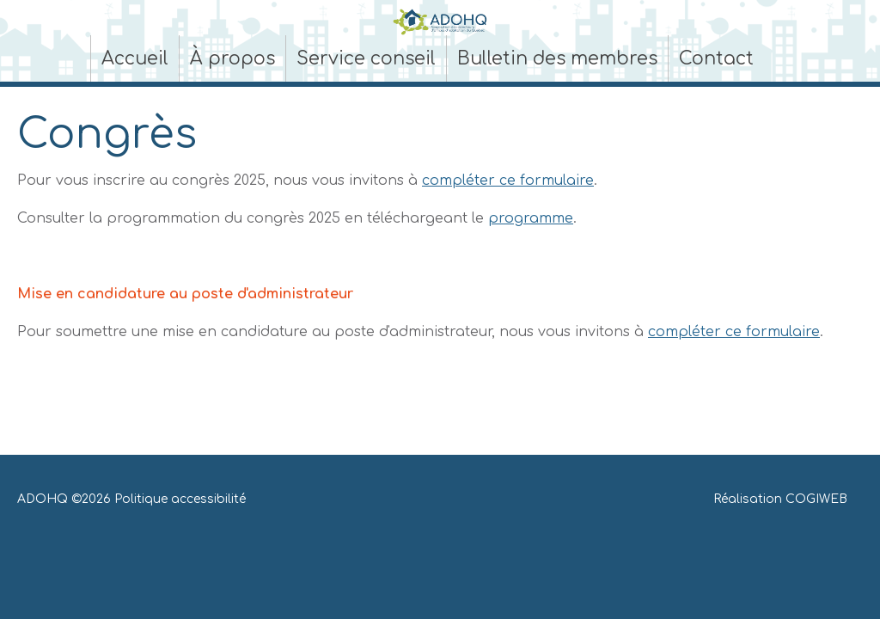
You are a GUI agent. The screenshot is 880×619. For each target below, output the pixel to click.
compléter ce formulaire (508, 180)
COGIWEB (816, 499)
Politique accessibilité (180, 499)
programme (530, 218)
